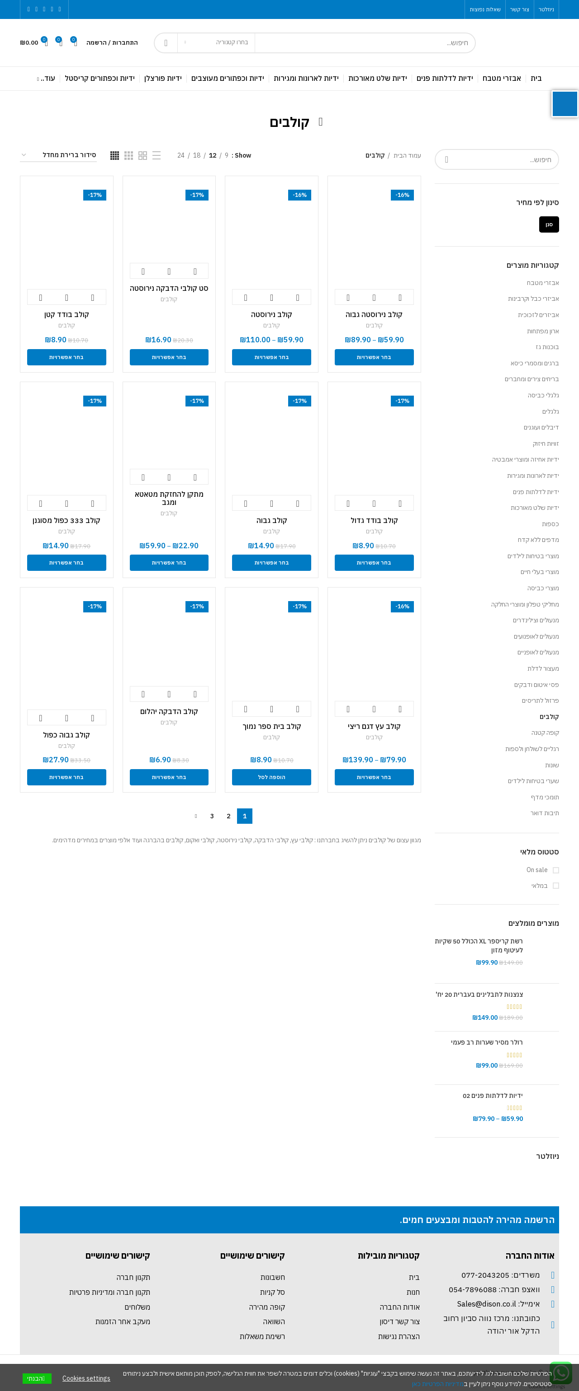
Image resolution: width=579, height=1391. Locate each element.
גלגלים (550, 411)
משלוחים (137, 1307)
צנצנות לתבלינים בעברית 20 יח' (479, 994)
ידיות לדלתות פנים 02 (493, 1096)
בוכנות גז (547, 347)
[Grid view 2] (142, 155)
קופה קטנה (545, 732)
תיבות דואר (545, 813)
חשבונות (273, 1277)
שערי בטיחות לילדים (533, 781)
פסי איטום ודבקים (536, 685)
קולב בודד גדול (374, 520)
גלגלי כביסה (543, 395)
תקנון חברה (133, 1277)
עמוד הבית (406, 155)
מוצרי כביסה (543, 588)
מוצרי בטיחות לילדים (533, 556)
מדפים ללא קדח (538, 540)
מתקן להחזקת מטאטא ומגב (169, 498)
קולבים (549, 717)
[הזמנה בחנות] (58, 155)
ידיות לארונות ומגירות (533, 475)
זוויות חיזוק (546, 443)
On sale (538, 870)
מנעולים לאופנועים (536, 636)
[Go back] (320, 122)
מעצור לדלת (543, 668)
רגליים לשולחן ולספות (532, 749)
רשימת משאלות (262, 1336)
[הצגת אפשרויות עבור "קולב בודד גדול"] (374, 563)
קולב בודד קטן (66, 314)
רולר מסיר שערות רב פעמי (487, 1042)
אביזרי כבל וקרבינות (533, 298)
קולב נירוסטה (271, 314)
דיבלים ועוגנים (541, 427)
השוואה (274, 1321)
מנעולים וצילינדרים (536, 620)
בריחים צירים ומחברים (532, 379)
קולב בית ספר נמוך (271, 726)
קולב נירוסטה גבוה (374, 314)
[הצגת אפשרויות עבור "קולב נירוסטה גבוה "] (374, 357)
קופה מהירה (267, 1307)
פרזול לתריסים (540, 700)
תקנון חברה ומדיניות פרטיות (109, 1292)
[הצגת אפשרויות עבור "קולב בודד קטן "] (66, 357)
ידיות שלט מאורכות (535, 508)
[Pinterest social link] (29, 9)
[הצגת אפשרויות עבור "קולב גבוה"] (271, 563)
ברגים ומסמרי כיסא (535, 363)
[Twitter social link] (52, 9)
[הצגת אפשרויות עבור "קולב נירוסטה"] (271, 357)
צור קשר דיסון (400, 1321)
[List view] (156, 155)
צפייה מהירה (374, 297)
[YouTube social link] (36, 9)
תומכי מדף (545, 797)
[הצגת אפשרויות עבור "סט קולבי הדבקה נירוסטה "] (169, 357)
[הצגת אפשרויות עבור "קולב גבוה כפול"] (66, 777)
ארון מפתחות (543, 331)
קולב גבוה (271, 520)
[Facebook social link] (60, 9)
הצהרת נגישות (399, 1336)
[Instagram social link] (44, 9)
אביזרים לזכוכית (538, 315)
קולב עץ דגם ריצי (374, 726)
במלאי (540, 886)
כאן (416, 1384)
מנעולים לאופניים (538, 652)
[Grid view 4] (114, 155)
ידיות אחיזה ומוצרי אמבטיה (525, 459)
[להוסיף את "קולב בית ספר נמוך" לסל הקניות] (271, 777)
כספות (550, 524)
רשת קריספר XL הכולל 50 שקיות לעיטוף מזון (479, 945)
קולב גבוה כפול (66, 734)
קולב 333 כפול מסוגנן (66, 520)
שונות (552, 765)
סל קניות (272, 1292)
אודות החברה (400, 1307)
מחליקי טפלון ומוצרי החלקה (525, 604)
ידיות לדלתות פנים (536, 492)
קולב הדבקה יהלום (169, 711)
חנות (413, 1292)
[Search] (315, 43)
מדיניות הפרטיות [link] (443, 1384)
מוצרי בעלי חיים (540, 572)
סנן (549, 224)
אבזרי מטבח (543, 283)
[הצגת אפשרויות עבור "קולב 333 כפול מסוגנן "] (66, 563)
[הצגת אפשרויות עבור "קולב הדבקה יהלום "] (169, 777)
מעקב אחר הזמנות (122, 1321)
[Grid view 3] (128, 155)
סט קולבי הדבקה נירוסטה (169, 288)
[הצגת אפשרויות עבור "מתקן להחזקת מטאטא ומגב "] (169, 563)
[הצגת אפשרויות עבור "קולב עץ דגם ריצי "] (374, 777)
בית (414, 1277)
